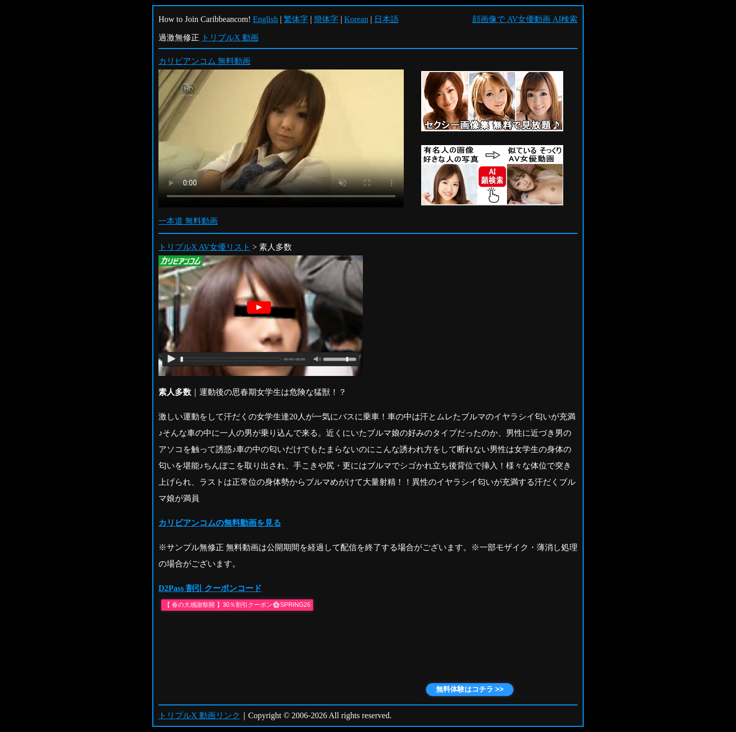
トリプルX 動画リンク (199, 715)
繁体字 (296, 19)
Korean (356, 19)
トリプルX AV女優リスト (204, 247)
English (265, 19)
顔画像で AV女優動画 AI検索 (525, 19)
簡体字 (326, 19)
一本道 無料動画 (188, 221)
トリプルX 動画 (230, 37)
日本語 (386, 19)
